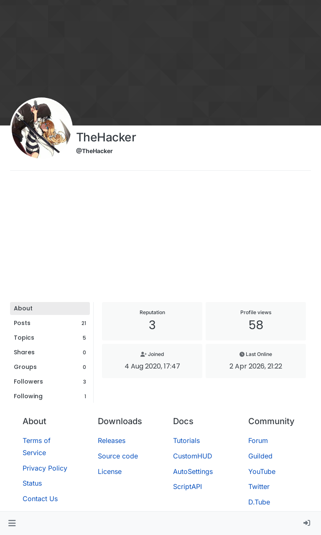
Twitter (259, 486)
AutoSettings (193, 471)
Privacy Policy (45, 468)
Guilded (260, 456)
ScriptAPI (187, 486)
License (110, 471)
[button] (11, 523)
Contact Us (40, 498)
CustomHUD (192, 456)
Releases (111, 440)
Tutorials (186, 440)
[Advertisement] (160, 239)
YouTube (261, 471)
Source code (118, 456)
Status (32, 483)
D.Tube (259, 502)
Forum (258, 440)
